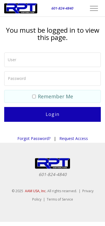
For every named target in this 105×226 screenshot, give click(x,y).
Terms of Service (60, 199)
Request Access (73, 138)
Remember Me (52, 96)
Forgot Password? (33, 138)
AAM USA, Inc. (35, 191)
